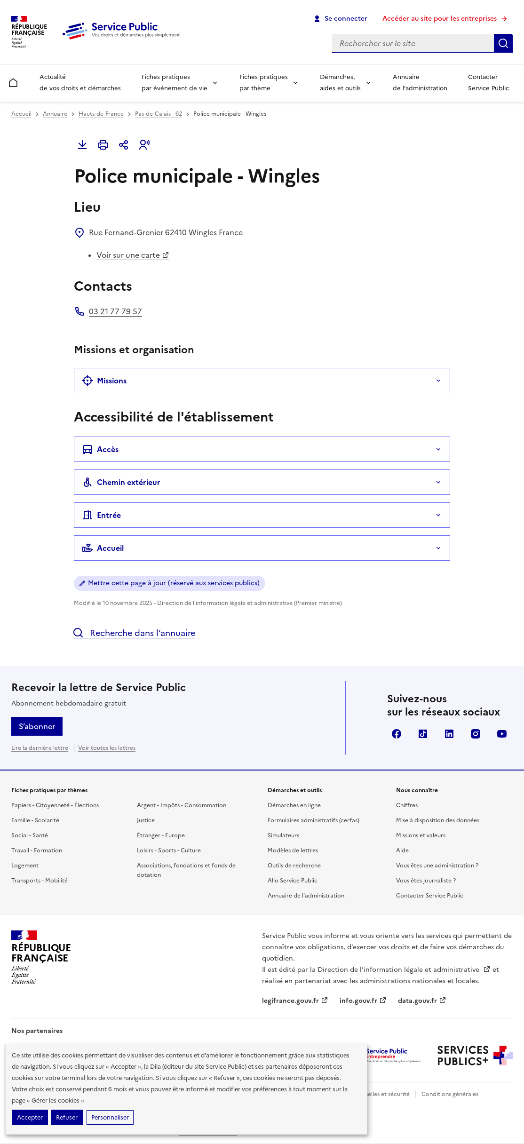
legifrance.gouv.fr (295, 1001)
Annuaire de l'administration (306, 895)
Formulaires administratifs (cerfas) (313, 820)
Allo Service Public (293, 880)
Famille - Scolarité (35, 820)
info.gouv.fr (363, 1001)
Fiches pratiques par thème (263, 82)
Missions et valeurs (420, 835)
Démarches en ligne (294, 805)
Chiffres (407, 805)
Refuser (67, 1117)
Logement (25, 865)
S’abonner (37, 726)
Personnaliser (110, 1117)
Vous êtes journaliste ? (426, 880)
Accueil (21, 114)
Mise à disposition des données (437, 820)
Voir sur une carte (132, 255)
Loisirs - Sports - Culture (169, 850)
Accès (100, 449)
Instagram (475, 733)
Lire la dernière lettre (39, 748)
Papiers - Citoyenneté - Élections (55, 805)
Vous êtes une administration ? (437, 865)
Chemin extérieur (121, 482)
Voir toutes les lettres (106, 748)
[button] (144, 144)
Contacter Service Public (488, 82)
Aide (402, 850)
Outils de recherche (294, 865)
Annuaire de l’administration (420, 82)
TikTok (422, 733)
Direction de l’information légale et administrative (404, 970)
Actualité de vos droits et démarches (80, 82)
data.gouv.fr (422, 1001)
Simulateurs (283, 835)
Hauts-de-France (101, 114)
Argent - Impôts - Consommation (181, 805)
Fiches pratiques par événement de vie (174, 82)
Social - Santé (29, 835)
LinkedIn (449, 733)
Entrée (101, 515)
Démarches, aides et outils (340, 82)
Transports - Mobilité (39, 880)
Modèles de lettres (293, 850)
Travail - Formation (36, 850)
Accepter (30, 1117)
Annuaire (55, 114)
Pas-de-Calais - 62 (158, 114)
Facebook (396, 733)
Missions (104, 380)
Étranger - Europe (161, 835)
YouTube (501, 733)
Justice (146, 820)
